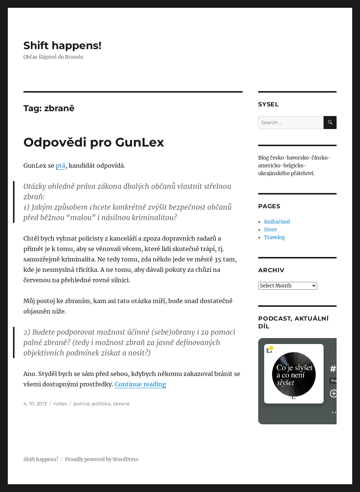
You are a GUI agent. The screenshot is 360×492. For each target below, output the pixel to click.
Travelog (274, 237)
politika (101, 403)
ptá (60, 165)
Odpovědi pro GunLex (93, 142)
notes (60, 403)
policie (82, 403)
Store (270, 229)
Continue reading (140, 384)
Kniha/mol (277, 222)
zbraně (121, 403)
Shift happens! (62, 45)
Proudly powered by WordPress (102, 459)
